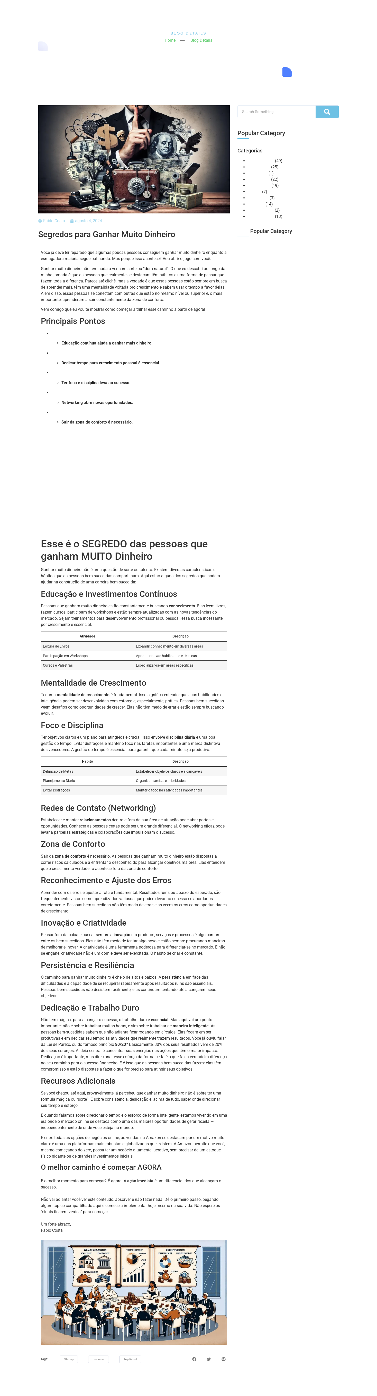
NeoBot (254, 191)
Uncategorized (261, 210)
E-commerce (259, 167)
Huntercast (258, 173)
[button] (194, 1359)
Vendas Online (261, 216)
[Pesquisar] (327, 112)
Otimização (258, 197)
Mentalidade (259, 185)
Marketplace (259, 179)
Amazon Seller (261, 160)
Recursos (256, 204)
